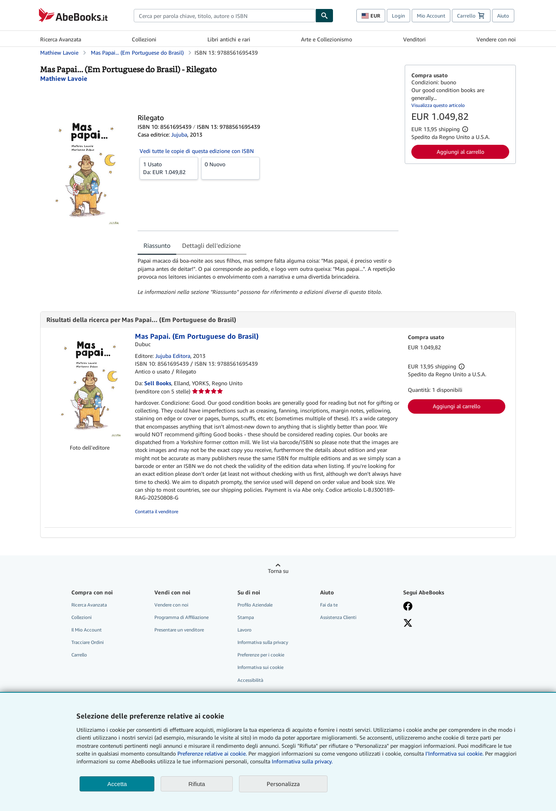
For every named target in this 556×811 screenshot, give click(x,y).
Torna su (278, 570)
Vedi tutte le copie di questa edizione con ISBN (197, 151)
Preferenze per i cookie (260, 655)
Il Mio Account (86, 630)
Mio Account (431, 15)
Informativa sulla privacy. (302, 761)
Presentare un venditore (179, 630)
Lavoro (244, 630)
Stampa (245, 617)
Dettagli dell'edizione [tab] (211, 245)
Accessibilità (250, 680)
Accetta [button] (117, 784)
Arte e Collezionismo (326, 39)
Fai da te (329, 605)
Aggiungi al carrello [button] (460, 151)
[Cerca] (324, 15)
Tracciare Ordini (87, 642)
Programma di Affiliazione (181, 617)
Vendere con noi (496, 39)
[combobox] (224, 15)
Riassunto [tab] (156, 245)
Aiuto (503, 15)
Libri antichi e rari (228, 39)
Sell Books (157, 383)
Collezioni (144, 39)
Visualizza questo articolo (438, 105)
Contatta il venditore (156, 511)
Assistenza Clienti (338, 617)
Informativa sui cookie (260, 667)
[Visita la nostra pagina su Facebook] (439, 606)
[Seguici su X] (439, 623)
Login (398, 15)
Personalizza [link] (283, 783)
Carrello (79, 655)
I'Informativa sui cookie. (454, 753)
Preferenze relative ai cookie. (212, 753)
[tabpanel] (268, 276)
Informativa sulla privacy (262, 642)
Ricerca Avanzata (60, 39)
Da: (169, 167)
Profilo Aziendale (255, 605)
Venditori (414, 39)
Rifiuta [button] (196, 784)
